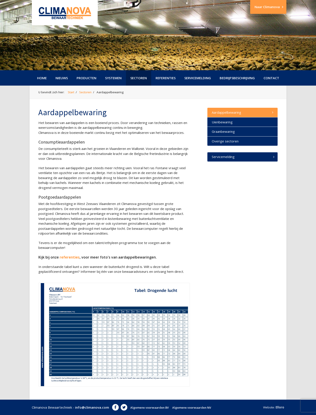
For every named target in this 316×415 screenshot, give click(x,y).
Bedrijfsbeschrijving (237, 78)
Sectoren (138, 78)
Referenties (166, 78)
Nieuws (62, 78)
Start (71, 92)
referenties (70, 257)
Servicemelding (197, 78)
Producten (86, 78)
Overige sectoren (225, 141)
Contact (271, 78)
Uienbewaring (222, 122)
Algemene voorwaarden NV (191, 408)
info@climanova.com (92, 407)
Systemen (113, 78)
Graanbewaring (223, 131)
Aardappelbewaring (226, 112)
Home (42, 78)
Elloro (280, 407)
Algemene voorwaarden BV (149, 408)
